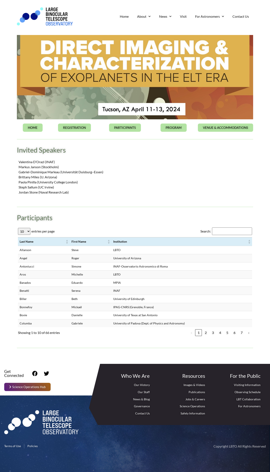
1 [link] (199, 333)
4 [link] (220, 333)
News (165, 16)
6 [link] (234, 333)
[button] (67, 241)
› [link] (248, 333)
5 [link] (227, 333)
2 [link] (206, 333)
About (144, 16)
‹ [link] (191, 333)
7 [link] (242, 333)
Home (124, 16)
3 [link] (213, 333)
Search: (205, 231)
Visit (183, 16)
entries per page (43, 231)
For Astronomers (209, 16)
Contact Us (240, 16)
